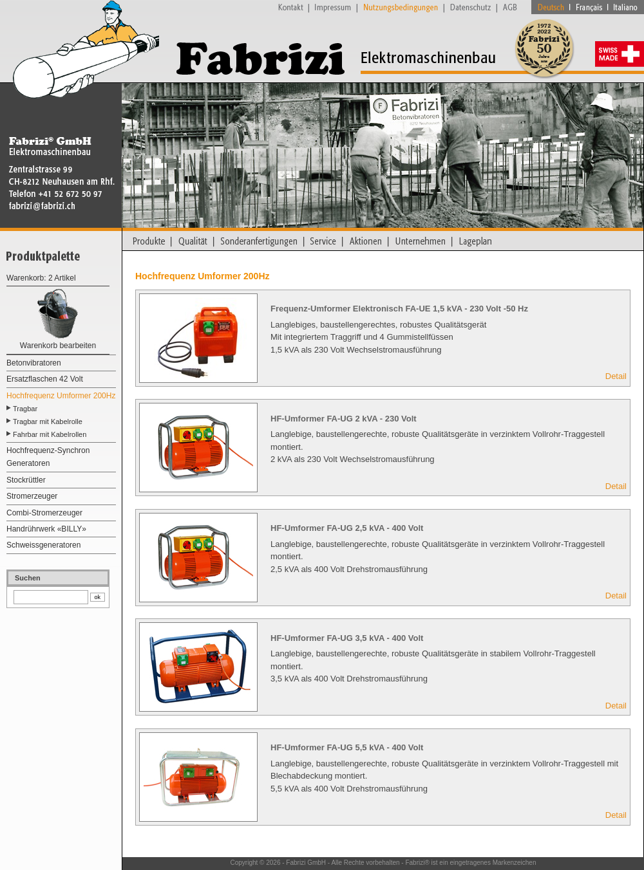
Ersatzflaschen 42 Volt (44, 379)
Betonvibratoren (33, 362)
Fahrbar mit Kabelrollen (49, 434)
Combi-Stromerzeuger (44, 512)
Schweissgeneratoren (43, 545)
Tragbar (25, 408)
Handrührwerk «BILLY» (46, 528)
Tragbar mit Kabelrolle (47, 421)
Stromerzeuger (31, 496)
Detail (616, 376)
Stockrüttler (26, 480)
